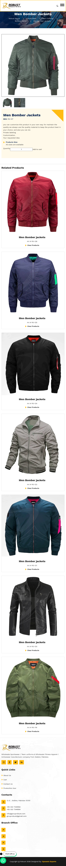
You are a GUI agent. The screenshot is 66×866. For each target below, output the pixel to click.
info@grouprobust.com (16, 814)
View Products (32, 245)
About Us (6, 775)
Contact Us (7, 784)
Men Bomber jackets (32, 237)
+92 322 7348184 (13, 807)
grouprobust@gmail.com (16, 816)
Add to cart (37, 149)
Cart (4, 780)
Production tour (8, 788)
